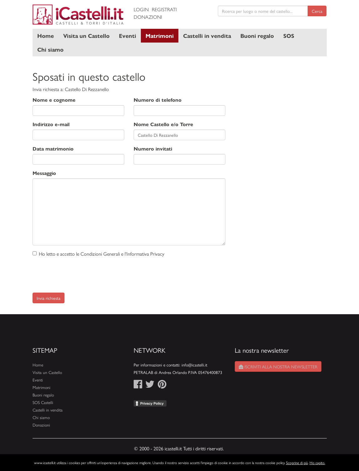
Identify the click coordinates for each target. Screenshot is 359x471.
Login (141, 9)
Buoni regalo (257, 35)
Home (45, 35)
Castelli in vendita (207, 35)
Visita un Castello (86, 35)
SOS (288, 35)
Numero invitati (153, 148)
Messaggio (44, 173)
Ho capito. (317, 462)
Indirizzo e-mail (51, 124)
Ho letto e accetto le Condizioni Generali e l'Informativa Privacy (98, 253)
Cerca (317, 11)
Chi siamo (50, 49)
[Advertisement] (280, 103)
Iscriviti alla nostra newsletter (278, 366)
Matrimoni (160, 35)
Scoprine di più (297, 462)
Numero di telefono (158, 99)
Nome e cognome (54, 99)
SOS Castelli (43, 402)
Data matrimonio (53, 148)
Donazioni (148, 16)
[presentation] (80, 273)
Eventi (127, 35)
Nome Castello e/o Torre (163, 124)
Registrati (164, 9)
